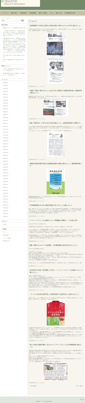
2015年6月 (5, 164)
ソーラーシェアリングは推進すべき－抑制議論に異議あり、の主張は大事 (53, 220)
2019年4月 (5, 94)
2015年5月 (5, 167)
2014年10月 (5, 178)
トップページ (4, 13)
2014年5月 (5, 190)
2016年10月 (5, 138)
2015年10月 (5, 152)
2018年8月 (5, 103)
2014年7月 (5, 187)
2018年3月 (5, 111)
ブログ (51, 13)
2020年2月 (5, 88)
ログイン (5, 232)
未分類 (4, 224)
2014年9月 (5, 181)
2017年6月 (5, 126)
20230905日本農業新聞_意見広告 (36, 248)
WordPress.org (6, 240)
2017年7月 (5, 123)
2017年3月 (5, 129)
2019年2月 (5, 97)
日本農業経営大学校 (69, 13)
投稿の (5, 235)
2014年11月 (5, 175)
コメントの (6, 238)
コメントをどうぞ (41, 86)
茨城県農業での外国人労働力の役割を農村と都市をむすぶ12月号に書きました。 (56, 25)
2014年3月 (5, 196)
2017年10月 (5, 117)
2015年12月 (5, 149)
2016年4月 (5, 140)
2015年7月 (5, 161)
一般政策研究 (23, 13)
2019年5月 (5, 91)
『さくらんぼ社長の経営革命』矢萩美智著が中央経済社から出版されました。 (55, 294)
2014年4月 (5, 193)
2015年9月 (5, 155)
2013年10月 (5, 207)
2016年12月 (5, 135)
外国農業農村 (32, 13)
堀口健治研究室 (20, 3)
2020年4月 (5, 85)
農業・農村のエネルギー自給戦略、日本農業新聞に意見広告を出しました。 (54, 245)
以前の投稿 (32, 386)
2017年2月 (5, 132)
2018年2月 (5, 114)
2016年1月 (5, 146)
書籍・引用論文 (43, 13)
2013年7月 (5, 216)
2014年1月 (5, 202)
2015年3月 (5, 170)
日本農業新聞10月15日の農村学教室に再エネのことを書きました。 (51, 205)
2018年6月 (5, 106)
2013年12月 (5, 205)
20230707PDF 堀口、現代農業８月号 (37, 223)
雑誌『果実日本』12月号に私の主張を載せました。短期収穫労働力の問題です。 (56, 123)
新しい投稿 (80, 386)
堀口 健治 (9, 70)
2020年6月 (5, 82)
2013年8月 (5, 213)
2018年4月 (5, 109)
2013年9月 (5, 210)
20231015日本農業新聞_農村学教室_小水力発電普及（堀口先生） (44, 212)
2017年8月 (5, 120)
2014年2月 (5, 199)
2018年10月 (5, 100)
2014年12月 (5, 173)
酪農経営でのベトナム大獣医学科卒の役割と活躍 (14, 27)
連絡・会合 (59, 13)
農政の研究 (14, 13)
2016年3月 (5, 143)
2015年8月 (5, 158)
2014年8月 (5, 184)
